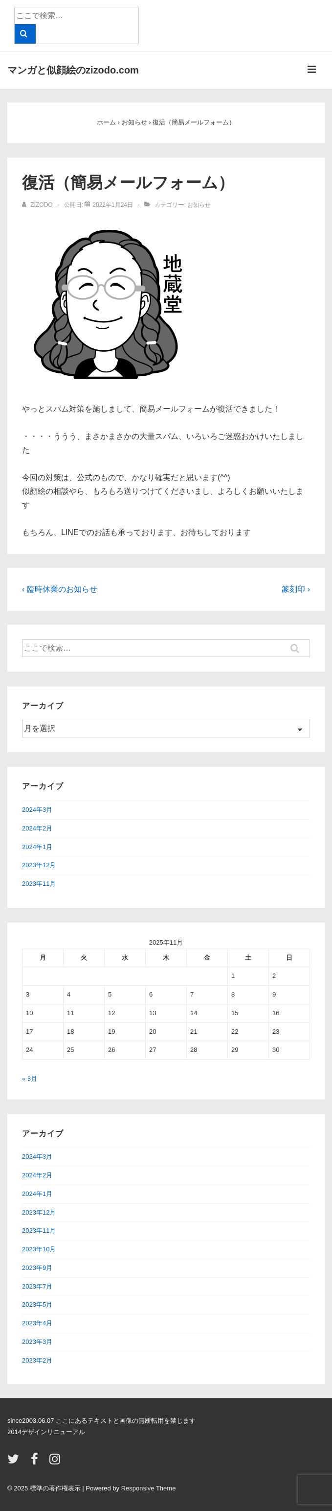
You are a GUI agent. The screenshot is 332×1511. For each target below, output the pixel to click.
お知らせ (199, 204)
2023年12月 (39, 865)
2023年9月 (37, 1267)
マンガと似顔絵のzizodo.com (73, 70)
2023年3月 (37, 1341)
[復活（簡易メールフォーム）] (112, 204)
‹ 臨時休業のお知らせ (59, 589)
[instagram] (56, 1462)
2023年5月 (37, 1304)
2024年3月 (37, 809)
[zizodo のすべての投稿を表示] (38, 204)
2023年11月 (39, 883)
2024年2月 (37, 828)
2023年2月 (37, 1360)
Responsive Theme (148, 1488)
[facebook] (37, 1462)
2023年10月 (39, 1249)
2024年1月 (37, 847)
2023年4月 (37, 1323)
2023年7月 (37, 1286)
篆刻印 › (296, 589)
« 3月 (29, 1078)
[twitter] (15, 1462)
